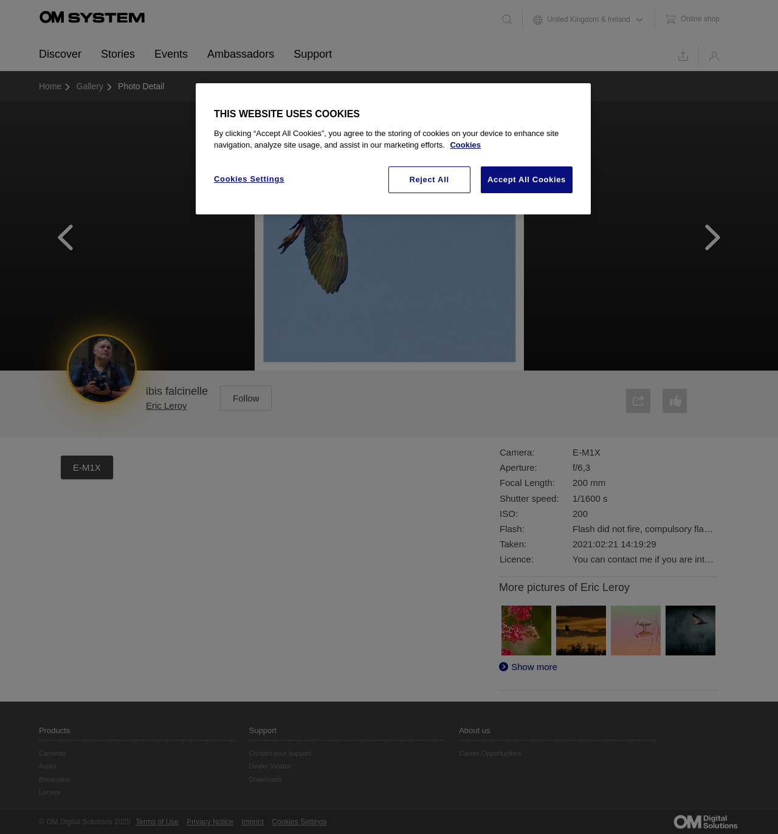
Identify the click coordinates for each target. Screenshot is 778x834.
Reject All (429, 179)
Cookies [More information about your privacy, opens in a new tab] (465, 144)
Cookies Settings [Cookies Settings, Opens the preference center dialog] (249, 178)
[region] (393, 148)
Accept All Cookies (526, 179)
